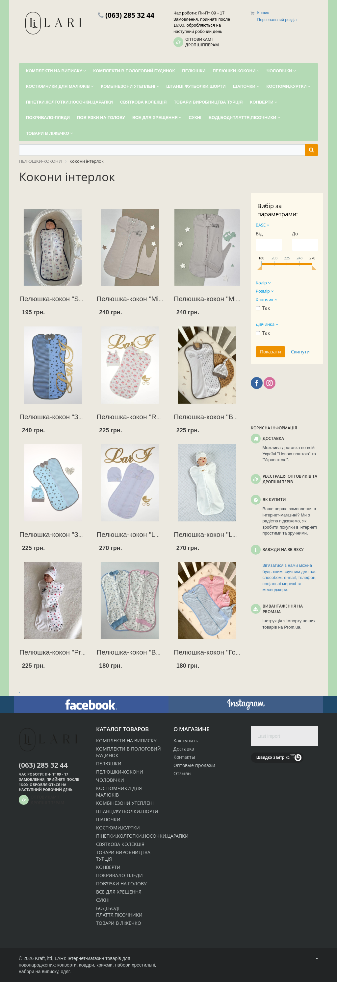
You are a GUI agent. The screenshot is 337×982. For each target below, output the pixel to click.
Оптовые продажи (194, 765)
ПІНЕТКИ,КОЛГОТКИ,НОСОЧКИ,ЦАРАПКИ (142, 836)
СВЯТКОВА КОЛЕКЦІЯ (120, 844)
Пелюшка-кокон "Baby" (133, 652)
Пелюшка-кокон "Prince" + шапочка (75, 652)
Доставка (183, 749)
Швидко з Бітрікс (273, 757)
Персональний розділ (277, 19)
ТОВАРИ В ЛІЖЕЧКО (118, 923)
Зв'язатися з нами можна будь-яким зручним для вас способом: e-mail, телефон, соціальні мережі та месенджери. (290, 577)
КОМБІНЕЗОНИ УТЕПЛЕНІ (125, 803)
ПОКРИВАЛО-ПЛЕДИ (119, 875)
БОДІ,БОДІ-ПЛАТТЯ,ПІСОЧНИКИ (119, 911)
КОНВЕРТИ (108, 867)
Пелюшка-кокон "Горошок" (216, 652)
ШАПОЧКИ (108, 819)
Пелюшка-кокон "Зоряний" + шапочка (79, 534)
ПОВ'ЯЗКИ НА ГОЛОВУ (121, 883)
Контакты (184, 757)
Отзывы (182, 773)
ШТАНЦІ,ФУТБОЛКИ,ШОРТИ (127, 811)
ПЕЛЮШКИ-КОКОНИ (119, 772)
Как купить (185, 740)
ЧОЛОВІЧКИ (110, 780)
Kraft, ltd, (44, 958)
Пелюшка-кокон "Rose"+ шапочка (150, 416)
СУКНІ (103, 900)
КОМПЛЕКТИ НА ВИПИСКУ (126, 740)
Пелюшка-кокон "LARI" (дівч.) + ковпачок (162, 534)
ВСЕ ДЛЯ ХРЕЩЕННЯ (119, 892)
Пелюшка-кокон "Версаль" (216, 416)
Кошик (263, 13)
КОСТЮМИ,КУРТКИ (118, 828)
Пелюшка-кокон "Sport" (56, 298)
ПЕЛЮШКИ (108, 763)
